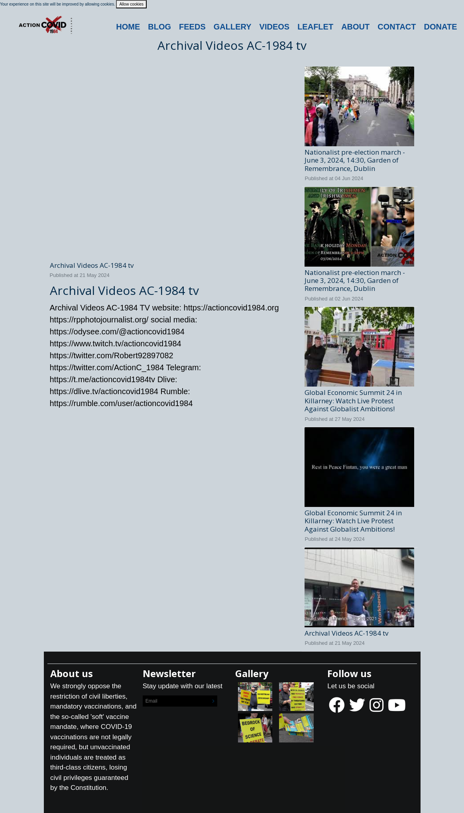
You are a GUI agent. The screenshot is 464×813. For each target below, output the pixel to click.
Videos (275, 26)
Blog (159, 26)
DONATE (440, 26)
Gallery (233, 26)
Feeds (192, 26)
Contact (396, 26)
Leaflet (315, 26)
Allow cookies (131, 4)
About (355, 26)
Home (128, 26)
